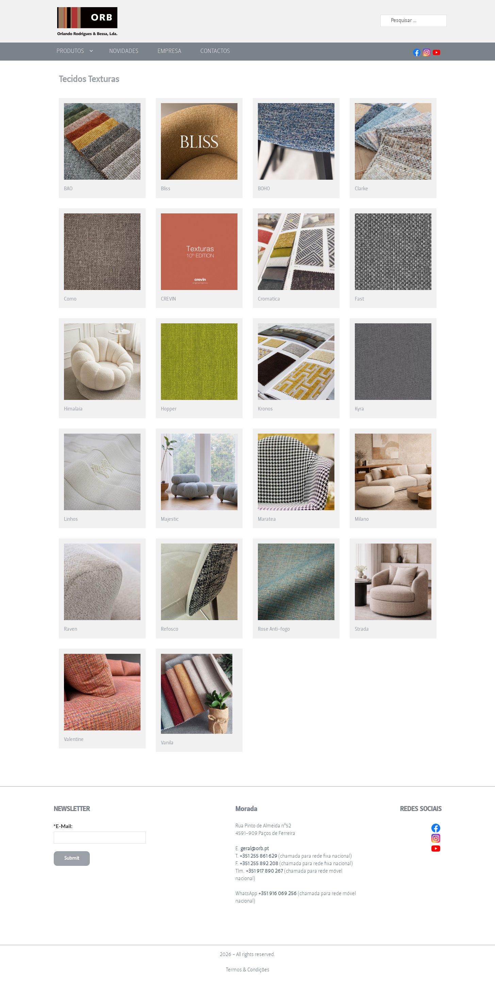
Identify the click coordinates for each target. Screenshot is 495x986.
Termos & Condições (247, 969)
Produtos (70, 51)
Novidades (123, 51)
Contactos (215, 51)
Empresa (169, 51)
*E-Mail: (63, 826)
